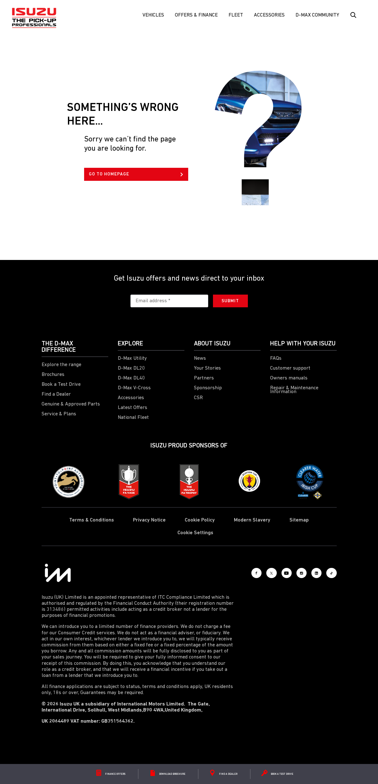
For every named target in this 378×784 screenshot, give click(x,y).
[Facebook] (226, 573)
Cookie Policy (200, 520)
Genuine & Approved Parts (71, 404)
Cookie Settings (195, 532)
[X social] (246, 573)
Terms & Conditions (91, 520)
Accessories (269, 15)
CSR (198, 398)
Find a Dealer (56, 394)
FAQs (276, 358)
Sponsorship (208, 388)
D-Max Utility (132, 358)
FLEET (236, 15)
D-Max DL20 (131, 368)
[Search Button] (352, 15)
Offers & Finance (196, 15)
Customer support (290, 368)
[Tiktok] (329, 573)
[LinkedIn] (308, 573)
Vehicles (153, 15)
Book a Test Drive (61, 384)
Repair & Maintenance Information (294, 390)
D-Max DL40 (131, 378)
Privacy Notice (149, 520)
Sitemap (299, 520)
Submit (230, 301)
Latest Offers (132, 408)
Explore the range (61, 365)
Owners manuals (289, 378)
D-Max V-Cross (134, 388)
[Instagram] (287, 573)
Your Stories (207, 368)
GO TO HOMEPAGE (136, 174)
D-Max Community (317, 15)
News (200, 358)
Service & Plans (59, 414)
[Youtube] (267, 573)
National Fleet (133, 417)
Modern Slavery (252, 520)
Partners (204, 378)
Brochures (53, 375)
